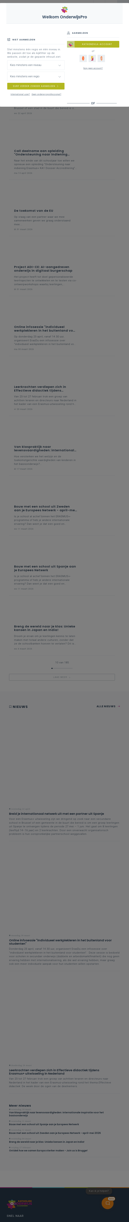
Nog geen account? (93, 68)
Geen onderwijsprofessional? (46, 94)
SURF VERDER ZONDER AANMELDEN (36, 86)
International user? (20, 94)
